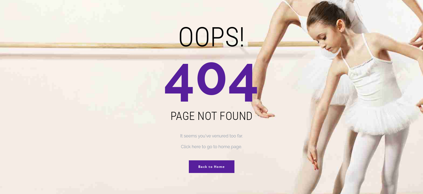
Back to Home (211, 166)
